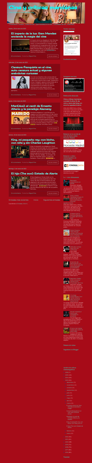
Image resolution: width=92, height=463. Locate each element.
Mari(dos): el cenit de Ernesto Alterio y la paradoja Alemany (31, 107)
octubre (69, 387)
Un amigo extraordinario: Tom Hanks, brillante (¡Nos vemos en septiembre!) (76, 298)
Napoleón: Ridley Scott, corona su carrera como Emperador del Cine (76, 281)
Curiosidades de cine (60, 24)
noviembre (70, 385)
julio (68, 393)
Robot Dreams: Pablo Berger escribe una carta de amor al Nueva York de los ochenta (76, 233)
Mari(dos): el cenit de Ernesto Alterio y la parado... (72, 418)
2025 (67, 375)
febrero (69, 431)
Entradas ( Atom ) (22, 203)
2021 (66, 439)
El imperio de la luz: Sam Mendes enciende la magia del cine (33, 35)
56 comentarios (16, 95)
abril (68, 400)
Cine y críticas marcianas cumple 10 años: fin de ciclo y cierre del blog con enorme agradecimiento (73, 199)
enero (69, 433)
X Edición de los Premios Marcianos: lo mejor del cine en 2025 (76, 216)
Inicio (36, 200)
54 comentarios (16, 193)
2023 (67, 380)
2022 (66, 437)
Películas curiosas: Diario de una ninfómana (75, 248)
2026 (67, 372)
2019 (66, 444)
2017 (66, 450)
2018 (66, 447)
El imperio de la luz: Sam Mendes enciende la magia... (74, 407)
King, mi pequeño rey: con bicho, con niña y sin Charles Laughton (33, 141)
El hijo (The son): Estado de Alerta (34, 173)
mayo (69, 398)
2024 (67, 377)
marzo (69, 403)
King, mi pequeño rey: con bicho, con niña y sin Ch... (74, 422)
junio (68, 395)
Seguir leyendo (52, 56)
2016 (66, 452)
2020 (67, 442)
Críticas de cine (29, 24)
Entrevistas (70, 24)
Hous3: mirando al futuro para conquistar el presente (75, 314)
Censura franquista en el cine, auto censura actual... (73, 412)
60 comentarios (16, 56)
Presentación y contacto (17, 24)
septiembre (71, 390)
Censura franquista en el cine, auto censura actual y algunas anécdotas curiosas (31, 70)
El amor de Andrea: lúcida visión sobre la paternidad (76, 330)
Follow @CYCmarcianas (68, 31)
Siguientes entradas (51, 200)
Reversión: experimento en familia (75, 182)
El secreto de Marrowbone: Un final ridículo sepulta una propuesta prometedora (76, 265)
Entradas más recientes (18, 200)
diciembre (70, 382)
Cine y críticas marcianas (43, 7)
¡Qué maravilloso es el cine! (44, 24)
